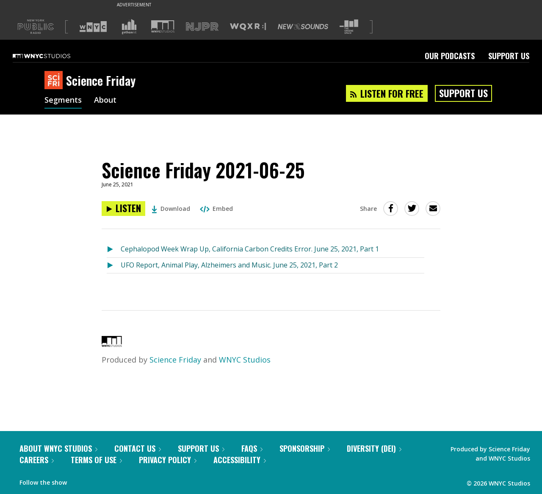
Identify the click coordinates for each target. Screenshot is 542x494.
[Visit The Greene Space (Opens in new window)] (349, 26)
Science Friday (175, 360)
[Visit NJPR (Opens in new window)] (202, 26)
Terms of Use (96, 459)
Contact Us (137, 448)
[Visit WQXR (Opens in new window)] (248, 27)
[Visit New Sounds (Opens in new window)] (303, 27)
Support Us (508, 55)
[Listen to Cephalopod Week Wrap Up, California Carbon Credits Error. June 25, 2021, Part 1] (114, 249)
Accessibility (239, 459)
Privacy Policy (167, 459)
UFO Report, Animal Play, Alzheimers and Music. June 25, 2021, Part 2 (229, 265)
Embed (216, 209)
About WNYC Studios (58, 448)
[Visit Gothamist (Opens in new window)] (129, 26)
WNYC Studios (245, 360)
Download (171, 209)
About (105, 100)
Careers (36, 459)
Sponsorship (304, 448)
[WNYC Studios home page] (52, 56)
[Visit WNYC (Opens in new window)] (93, 26)
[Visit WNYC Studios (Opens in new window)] (162, 26)
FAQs (252, 448)
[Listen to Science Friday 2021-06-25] (123, 208)
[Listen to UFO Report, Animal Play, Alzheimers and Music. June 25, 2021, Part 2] (114, 265)
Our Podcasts (450, 55)
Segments (63, 100)
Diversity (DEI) (374, 448)
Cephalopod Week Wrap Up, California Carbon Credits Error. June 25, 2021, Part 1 (250, 249)
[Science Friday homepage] (55, 80)
